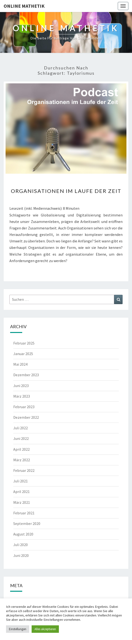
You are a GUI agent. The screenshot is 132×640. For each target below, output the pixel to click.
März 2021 (21, 502)
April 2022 (21, 449)
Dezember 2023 (26, 374)
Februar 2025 (24, 343)
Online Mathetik (24, 6)
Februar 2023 (24, 406)
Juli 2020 (20, 544)
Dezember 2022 (26, 417)
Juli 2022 (20, 427)
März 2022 (21, 459)
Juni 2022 (21, 438)
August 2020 (23, 534)
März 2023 (21, 396)
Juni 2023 (21, 385)
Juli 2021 (20, 481)
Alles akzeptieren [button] (45, 629)
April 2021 (21, 491)
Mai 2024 (20, 364)
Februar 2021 (24, 513)
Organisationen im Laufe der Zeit (66, 191)
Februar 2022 (24, 470)
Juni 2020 (21, 555)
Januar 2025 (23, 353)
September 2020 (26, 523)
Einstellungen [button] (17, 629)
